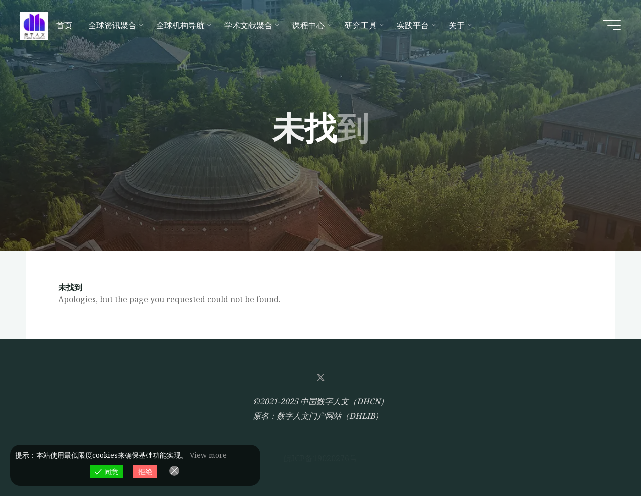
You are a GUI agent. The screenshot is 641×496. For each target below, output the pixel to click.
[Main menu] (612, 25)
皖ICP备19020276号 (320, 458)
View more (208, 455)
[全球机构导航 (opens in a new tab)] (182, 25)
